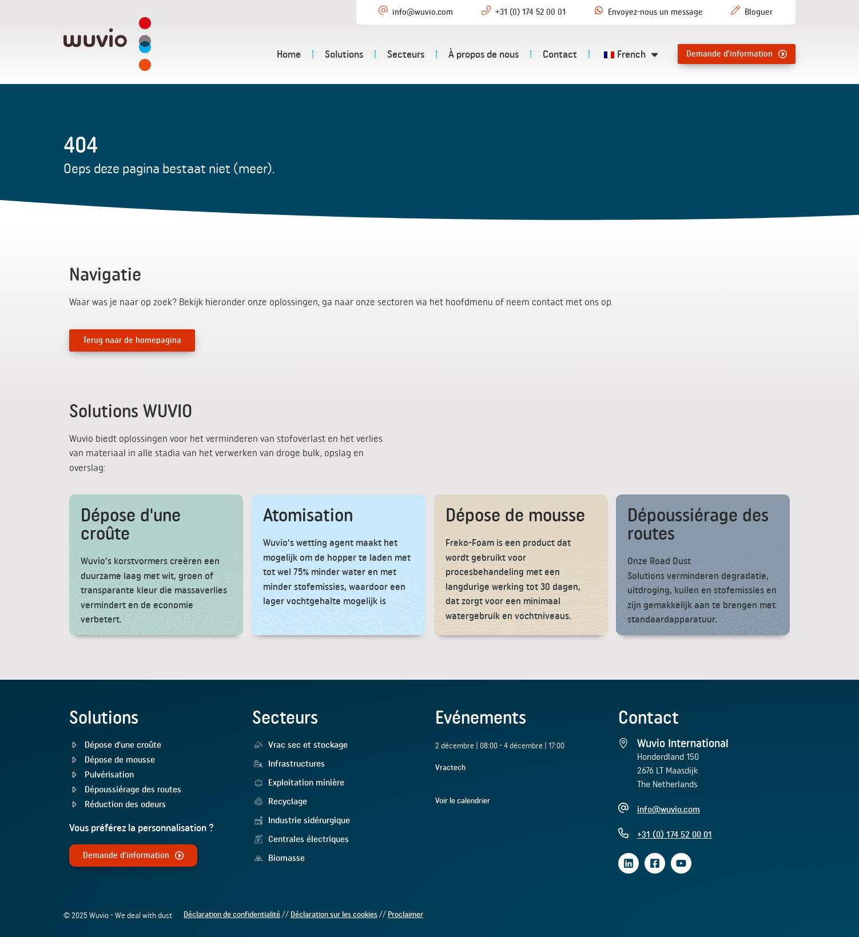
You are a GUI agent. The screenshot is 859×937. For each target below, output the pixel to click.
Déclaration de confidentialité (232, 914)
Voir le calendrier (462, 800)
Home (289, 54)
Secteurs (405, 54)
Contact (560, 54)
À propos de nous (483, 54)
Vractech (450, 767)
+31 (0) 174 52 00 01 (530, 12)
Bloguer (759, 12)
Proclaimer (405, 914)
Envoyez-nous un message (655, 12)
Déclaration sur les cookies (334, 914)
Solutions (344, 54)
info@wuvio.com (422, 12)
